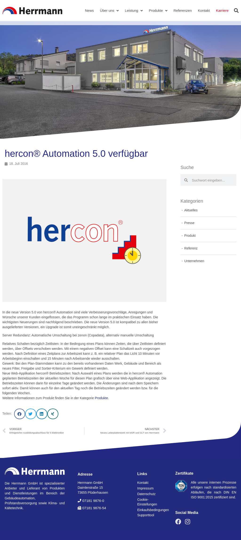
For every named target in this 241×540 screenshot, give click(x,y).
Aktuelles (191, 210)
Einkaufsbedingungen (151, 510)
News (89, 10)
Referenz (191, 248)
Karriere (222, 10)
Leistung (134, 11)
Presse (189, 223)
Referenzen (182, 10)
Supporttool (145, 515)
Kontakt (204, 10)
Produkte (158, 11)
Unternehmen (194, 261)
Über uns (109, 11)
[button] (236, 10)
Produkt (190, 235)
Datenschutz (146, 494)
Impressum (145, 488)
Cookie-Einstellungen (147, 502)
